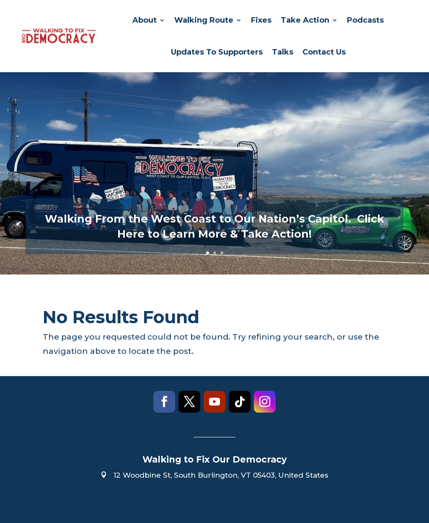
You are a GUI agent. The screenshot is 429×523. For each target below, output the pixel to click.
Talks (282, 52)
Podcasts (365, 20)
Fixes (261, 20)
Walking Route (203, 20)
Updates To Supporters (217, 52)
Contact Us (324, 52)
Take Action (305, 20)
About (144, 20)
